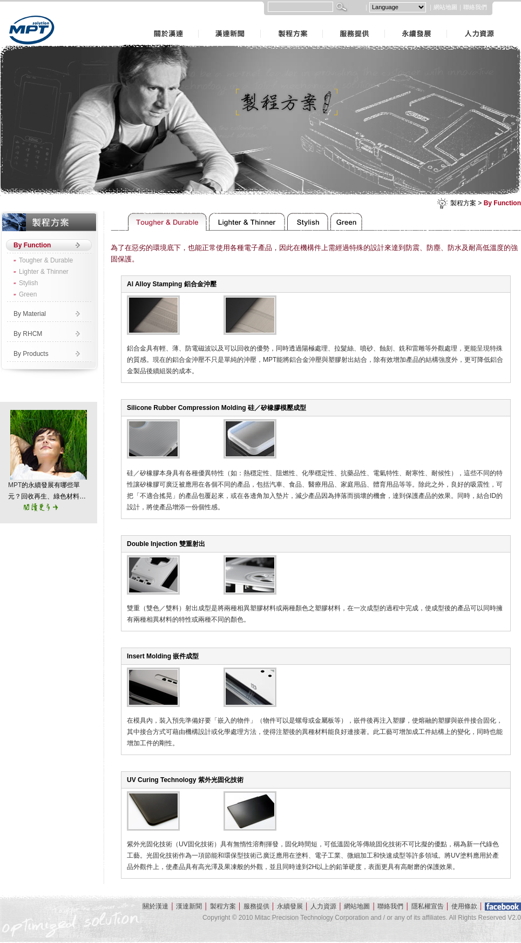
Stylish (28, 283)
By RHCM (27, 334)
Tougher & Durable (46, 260)
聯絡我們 (475, 7)
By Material (29, 314)
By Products (31, 354)
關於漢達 (155, 906)
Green (28, 294)
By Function (502, 203)
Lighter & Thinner (44, 271)
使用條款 (464, 906)
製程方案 (223, 906)
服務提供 (255, 906)
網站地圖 (445, 7)
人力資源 (322, 906)
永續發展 (289, 906)
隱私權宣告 (427, 906)
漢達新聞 (188, 906)
